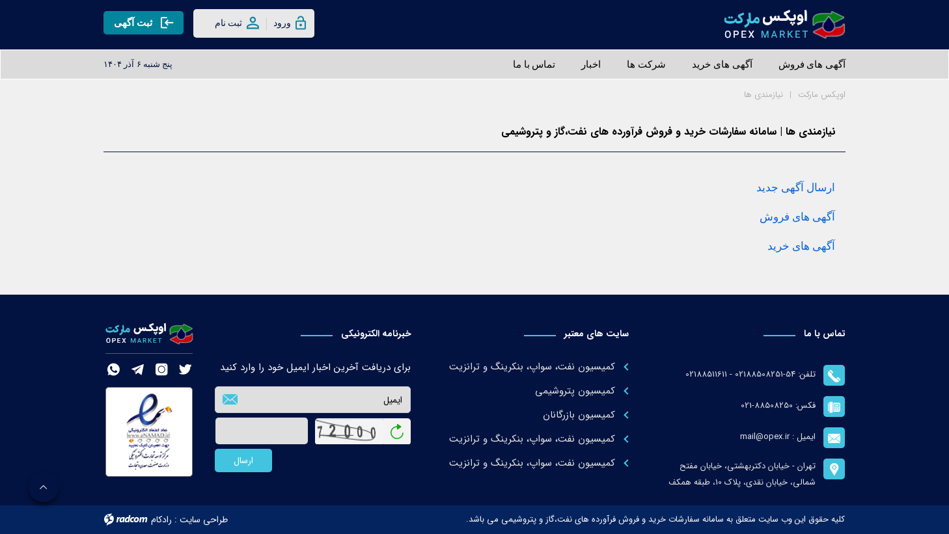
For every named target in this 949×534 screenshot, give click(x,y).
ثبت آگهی (143, 22)
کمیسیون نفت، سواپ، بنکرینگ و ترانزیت (532, 367)
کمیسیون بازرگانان (579, 415)
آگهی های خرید (801, 246)
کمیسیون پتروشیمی (575, 391)
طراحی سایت (204, 520)
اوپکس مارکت (822, 94)
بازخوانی (397, 427)
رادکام (161, 520)
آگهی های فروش (797, 217)
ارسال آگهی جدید (795, 187)
